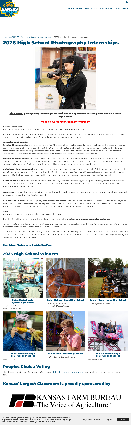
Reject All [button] (109, 420)
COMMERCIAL (106, 8)
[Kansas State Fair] (11, 11)
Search (127, 2)
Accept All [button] (123, 420)
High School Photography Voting (68, 372)
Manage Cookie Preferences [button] (91, 420)
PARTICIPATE (91, 8)
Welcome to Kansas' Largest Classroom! (36, 37)
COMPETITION (122, 8)
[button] (65, 401)
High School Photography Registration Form (27, 245)
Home (4, 37)
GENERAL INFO (75, 8)
